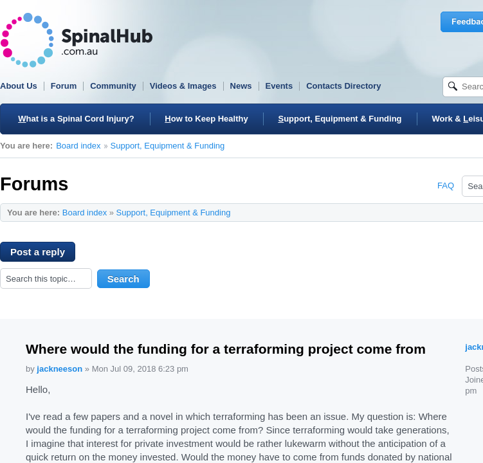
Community (113, 86)
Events (279, 86)
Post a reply (42, 254)
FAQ (445, 185)
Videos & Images (183, 86)
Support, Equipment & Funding (168, 145)
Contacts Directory (343, 86)
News (241, 86)
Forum (64, 86)
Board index (78, 145)
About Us (18, 86)
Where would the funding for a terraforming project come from (226, 348)
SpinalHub (76, 40)
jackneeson (59, 369)
